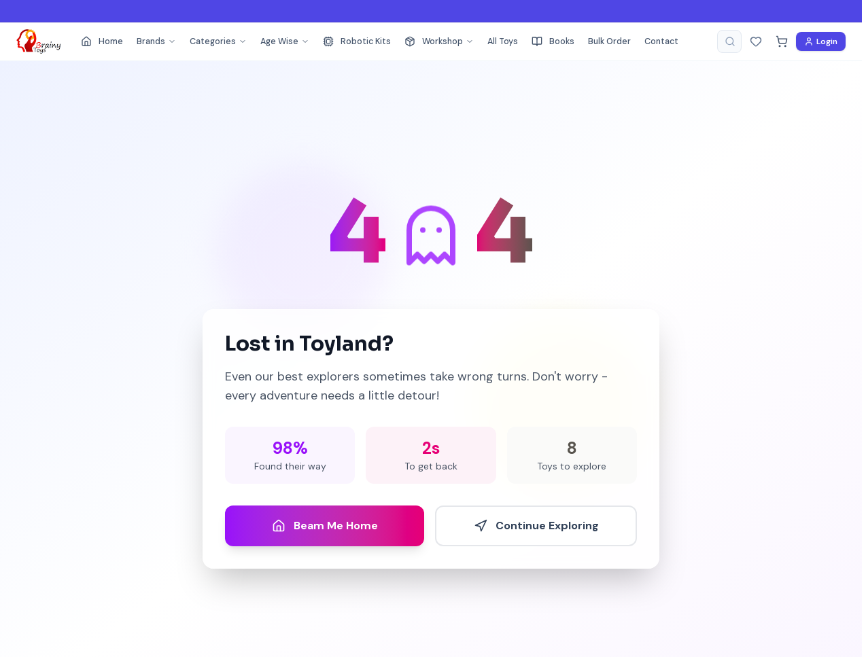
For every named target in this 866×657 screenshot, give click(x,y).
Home (102, 41)
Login (820, 41)
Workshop (439, 41)
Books (553, 41)
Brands (156, 41)
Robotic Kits (357, 41)
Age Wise (284, 41)
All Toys (502, 41)
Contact (661, 41)
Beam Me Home (325, 525)
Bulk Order (609, 41)
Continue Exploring (536, 525)
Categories (218, 41)
